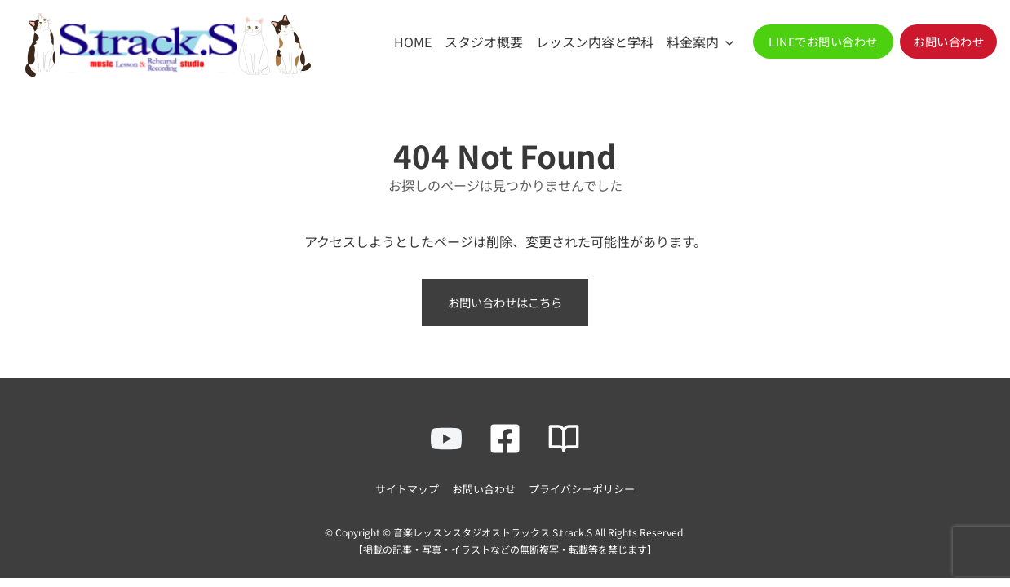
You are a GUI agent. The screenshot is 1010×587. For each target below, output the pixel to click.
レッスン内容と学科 (594, 41)
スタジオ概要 (484, 41)
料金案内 (693, 41)
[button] (823, 41)
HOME (413, 41)
